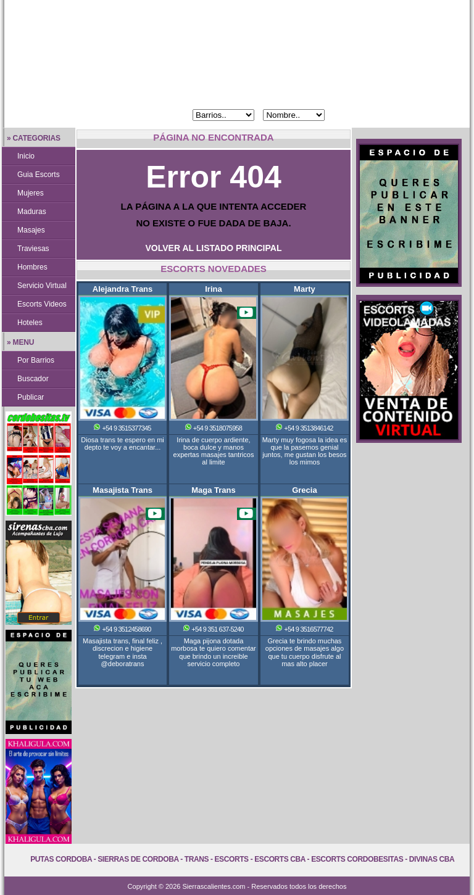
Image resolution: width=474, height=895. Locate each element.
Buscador (33, 378)
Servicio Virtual (42, 285)
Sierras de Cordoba (138, 859)
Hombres (32, 267)
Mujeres (30, 193)
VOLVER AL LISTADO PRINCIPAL (214, 248)
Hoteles (30, 322)
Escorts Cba (280, 859)
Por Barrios (35, 360)
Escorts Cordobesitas (357, 859)
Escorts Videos (42, 304)
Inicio (26, 156)
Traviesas (33, 248)
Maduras (31, 211)
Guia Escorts (38, 174)
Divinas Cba (432, 859)
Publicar (30, 397)
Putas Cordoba (60, 859)
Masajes (31, 230)
